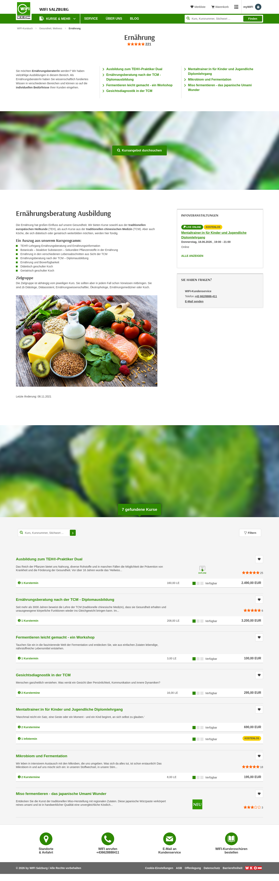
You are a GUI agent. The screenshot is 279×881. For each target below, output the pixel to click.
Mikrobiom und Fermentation (209, 79)
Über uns (114, 18)
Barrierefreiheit (232, 868)
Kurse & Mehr (55, 18)
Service (91, 18)
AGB (179, 868)
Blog (134, 18)
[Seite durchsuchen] (224, 19)
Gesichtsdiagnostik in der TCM (129, 91)
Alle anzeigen (192, 255)
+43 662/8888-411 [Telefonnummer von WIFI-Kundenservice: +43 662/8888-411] (206, 296)
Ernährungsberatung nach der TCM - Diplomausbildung (65, 599)
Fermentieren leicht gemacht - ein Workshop (139, 85)
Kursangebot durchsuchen (139, 150)
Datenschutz (212, 868)
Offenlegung (193, 868)
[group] (139, 44)
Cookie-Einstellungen (159, 868)
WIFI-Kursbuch (25, 28)
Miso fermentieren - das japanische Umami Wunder (61, 794)
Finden (252, 18)
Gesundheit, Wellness (50, 28)
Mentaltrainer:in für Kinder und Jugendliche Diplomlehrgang (69, 709)
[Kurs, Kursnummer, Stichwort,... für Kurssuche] (47, 533)
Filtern (250, 532)
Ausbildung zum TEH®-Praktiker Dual (134, 69)
